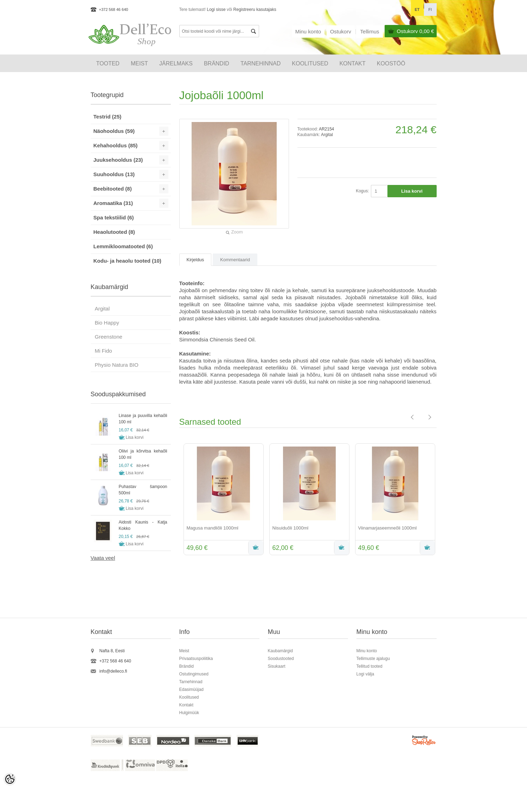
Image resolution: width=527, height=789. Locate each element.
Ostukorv (415, 31)
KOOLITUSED (310, 63)
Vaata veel (103, 558)
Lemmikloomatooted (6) (123, 246)
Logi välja (365, 674)
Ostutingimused (193, 674)
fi (430, 9)
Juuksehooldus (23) (118, 160)
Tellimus (369, 31)
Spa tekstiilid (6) (114, 217)
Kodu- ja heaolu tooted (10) (127, 261)
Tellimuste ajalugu (373, 658)
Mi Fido (103, 351)
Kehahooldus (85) (116, 145)
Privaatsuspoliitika (196, 658)
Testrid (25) (108, 117)
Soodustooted (281, 658)
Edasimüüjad (191, 689)
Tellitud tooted (369, 666)
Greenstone (108, 337)
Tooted (108, 63)
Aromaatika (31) (113, 203)
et (416, 9)
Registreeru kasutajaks (254, 9)
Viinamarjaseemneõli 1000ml (387, 528)
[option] (222, 500)
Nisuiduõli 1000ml (290, 528)
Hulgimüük (189, 712)
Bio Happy (107, 323)
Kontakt (352, 63)
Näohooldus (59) (114, 131)
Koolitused (189, 697)
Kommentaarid (235, 259)
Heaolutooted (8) (114, 232)
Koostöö (391, 63)
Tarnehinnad (260, 63)
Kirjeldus (195, 259)
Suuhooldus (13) (114, 174)
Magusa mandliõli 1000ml (212, 528)
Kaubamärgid (280, 650)
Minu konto (308, 31)
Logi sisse (216, 9)
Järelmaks (176, 63)
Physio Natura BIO (117, 365)
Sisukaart (276, 666)
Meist (139, 63)
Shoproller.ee (424, 741)
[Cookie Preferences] (10, 779)
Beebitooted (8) (113, 189)
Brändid (216, 63)
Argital (327, 134)
